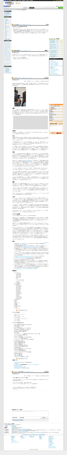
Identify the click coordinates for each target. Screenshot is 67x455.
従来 (43, 31)
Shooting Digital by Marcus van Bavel (19, 366)
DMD (15, 332)
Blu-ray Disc (16, 210)
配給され (21, 31)
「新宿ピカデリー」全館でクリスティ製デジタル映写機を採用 (24, 257)
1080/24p (41, 379)
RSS (37, 449)
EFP (15, 330)
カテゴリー (30, 77)
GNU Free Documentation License (26, 429)
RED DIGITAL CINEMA (17, 331)
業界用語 (26, 434)
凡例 (30, 24)
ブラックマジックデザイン (18, 334)
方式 (15, 30)
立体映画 (15, 300)
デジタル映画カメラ (26, 194)
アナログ (29, 113)
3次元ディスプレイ (17, 302)
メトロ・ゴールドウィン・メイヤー (19, 316)
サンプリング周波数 (33, 162)
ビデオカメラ (46, 83)
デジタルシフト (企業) (53, 73)
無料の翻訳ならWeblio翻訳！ (19, 3)
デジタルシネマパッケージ (40, 30)
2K (26, 31)
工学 (5, 25)
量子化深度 (24, 162)
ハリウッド (17, 160)
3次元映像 (15, 303)
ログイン (54, 0)
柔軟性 (32, 32)
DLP (30, 200)
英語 (18, 83)
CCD (45, 137)
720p (14, 377)
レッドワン (40, 193)
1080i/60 (23, 155)
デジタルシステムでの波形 (54, 64)
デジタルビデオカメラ (21, 29)
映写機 (32, 84)
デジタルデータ (38, 29)
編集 (27, 29)
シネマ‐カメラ (52, 40)
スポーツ (6, 33)
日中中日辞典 (19, 0)
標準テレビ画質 (44, 153)
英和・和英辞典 (15, 0)
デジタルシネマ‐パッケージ (54, 68)
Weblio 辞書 (58, 0)
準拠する (28, 30)
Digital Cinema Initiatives (26, 160)
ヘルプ (62, 0)
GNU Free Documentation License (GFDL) (22, 431)
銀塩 (26, 83)
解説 (27, 377)
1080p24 (30, 188)
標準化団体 (22, 30)
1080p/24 (36, 155)
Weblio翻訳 (50, 439)
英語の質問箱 (7, 70)
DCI (24, 30)
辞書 (5, 0)
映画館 (18, 31)
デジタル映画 (43, 32)
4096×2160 (15, 380)
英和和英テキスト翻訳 (17, 409)
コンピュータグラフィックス (38, 109)
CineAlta (28, 193)
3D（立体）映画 (31, 215)
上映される (40, 31)
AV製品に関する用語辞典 (15, 428)
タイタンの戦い (28, 266)
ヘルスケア (6, 31)
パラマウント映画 (17, 317)
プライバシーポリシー (14, 440)
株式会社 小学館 (14, 426)
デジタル (39, 83)
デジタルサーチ (52, 60)
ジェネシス (22, 193)
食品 (5, 35)
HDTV (40, 188)
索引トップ (20, 24)
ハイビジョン (15, 154)
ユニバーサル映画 (17, 319)
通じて (16, 31)
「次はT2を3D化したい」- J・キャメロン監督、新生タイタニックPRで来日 (26, 268)
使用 (36, 379)
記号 (5, 65)
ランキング (27, 24)
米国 (19, 30)
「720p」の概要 (31, 383)
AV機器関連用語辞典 (16, 50)
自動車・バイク (7, 23)
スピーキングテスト (8, 72)
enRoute (15, 342)
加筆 (21, 310)
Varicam (34, 379)
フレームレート (35, 161)
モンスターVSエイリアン (34, 229)
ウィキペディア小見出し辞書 (18, 371)
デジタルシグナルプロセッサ (54, 63)
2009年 (28, 229)
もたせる (35, 32)
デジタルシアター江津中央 (54, 62)
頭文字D (14, 188)
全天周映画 (16, 304)
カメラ (32, 379)
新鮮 (51, 110)
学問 (44, 434)
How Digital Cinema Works (18, 365)
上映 (31, 29)
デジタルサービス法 (53, 61)
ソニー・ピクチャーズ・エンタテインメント (20, 318)
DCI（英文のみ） (16, 363)
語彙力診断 (7, 71)
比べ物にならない (53, 108)
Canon (15, 324)
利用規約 (12, 439)
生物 (5, 34)
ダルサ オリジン (35, 193)
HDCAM (25, 188)
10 (46, 236)
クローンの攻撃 (19, 184)
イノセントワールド (53, 114)
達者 (51, 117)
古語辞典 (27, 0)
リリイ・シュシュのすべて (41, 187)
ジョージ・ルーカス (45, 183)
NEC (15, 326)
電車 (5, 22)
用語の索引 (24, 24)
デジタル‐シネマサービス (54, 52)
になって (20, 380)
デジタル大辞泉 (15, 24)
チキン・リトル (23, 227)
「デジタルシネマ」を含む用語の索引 (18, 419)
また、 (46, 29)
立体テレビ (16, 301)
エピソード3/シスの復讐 (31, 187)
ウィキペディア (15, 77)
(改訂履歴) (36, 432)
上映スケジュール (28, 32)
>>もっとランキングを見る (59, 121)
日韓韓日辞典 (23, 0)
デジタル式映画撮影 (17, 283)
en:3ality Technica (17, 356)
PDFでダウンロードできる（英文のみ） (33, 364)
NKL (15, 347)
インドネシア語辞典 (51, 443)
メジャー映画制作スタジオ (28, 252)
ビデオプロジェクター (34, 31)
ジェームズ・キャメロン (16, 224)
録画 (17, 84)
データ (35, 30)
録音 (19, 84)
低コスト (18, 32)
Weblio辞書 (13, 432)
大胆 (51, 120)
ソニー (25, 193)
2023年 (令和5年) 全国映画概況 (22, 244)
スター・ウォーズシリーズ (35, 183)
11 (23, 238)
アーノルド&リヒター (17, 333)
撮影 (14, 29)
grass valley (16, 341)
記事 (16, 377)
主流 (18, 380)
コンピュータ (14, 109)
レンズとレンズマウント (53, 54)
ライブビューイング (22, 202)
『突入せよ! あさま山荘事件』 (16, 379)
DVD (13, 210)
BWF (18, 162)
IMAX (17, 278)
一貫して (34, 29)
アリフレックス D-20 (45, 193)
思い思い (52, 111)
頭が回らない (53, 107)
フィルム (45, 31)
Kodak (15, 325)
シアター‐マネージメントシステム (54, 47)
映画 (44, 29)
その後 (38, 379)
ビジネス (23, 434)
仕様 (26, 30)
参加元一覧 (13, 424)
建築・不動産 (7, 26)
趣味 (5, 32)
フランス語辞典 (51, 442)
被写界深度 (18, 249)
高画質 (16, 29)
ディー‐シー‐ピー (52, 42)
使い (25, 29)
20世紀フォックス (17, 315)
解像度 (28, 31)
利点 (22, 32)
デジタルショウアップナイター (54, 74)
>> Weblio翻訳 (61, 123)
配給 (29, 29)
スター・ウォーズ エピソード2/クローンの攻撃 (20, 187)
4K (23, 31)
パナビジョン (18, 193)
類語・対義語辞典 (9, 0)
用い (42, 29)
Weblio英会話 (7, 69)
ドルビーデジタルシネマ (53, 50)
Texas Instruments (17, 329)
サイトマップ (13, 441)
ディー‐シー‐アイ (52, 48)
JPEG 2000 (27, 161)
